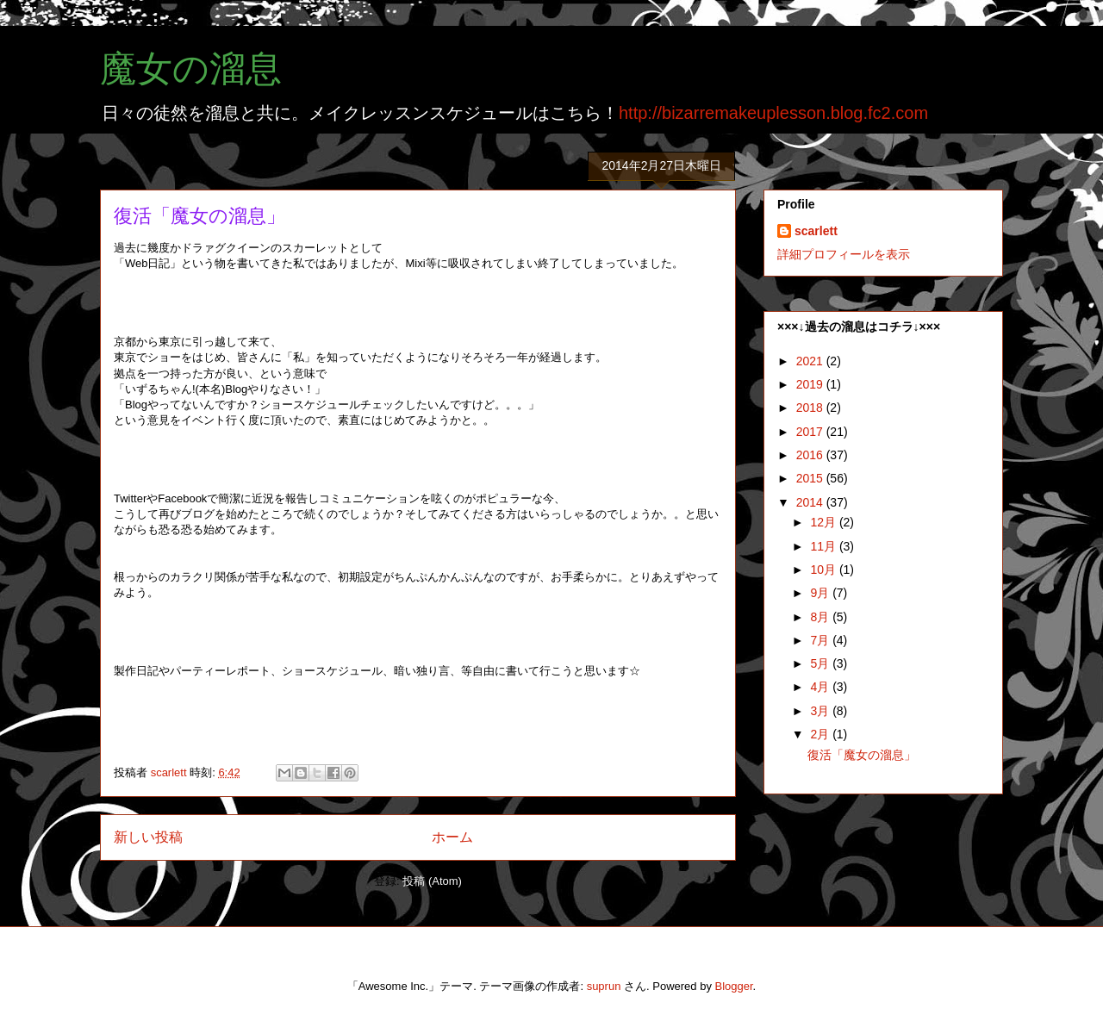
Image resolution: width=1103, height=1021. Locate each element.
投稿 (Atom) (432, 881)
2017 (811, 432)
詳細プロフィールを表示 (843, 254)
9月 (821, 593)
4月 (821, 687)
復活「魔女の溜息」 (199, 216)
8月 (821, 617)
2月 (821, 734)
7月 (821, 640)
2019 (811, 384)
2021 (811, 361)
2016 (811, 455)
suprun (604, 986)
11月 (824, 546)
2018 (811, 407)
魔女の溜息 (191, 69)
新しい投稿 (148, 837)
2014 (811, 502)
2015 (811, 478)
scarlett (816, 231)
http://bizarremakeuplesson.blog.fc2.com (773, 112)
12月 (824, 522)
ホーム (452, 837)
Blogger (734, 986)
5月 (821, 663)
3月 (821, 711)
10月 (824, 569)
